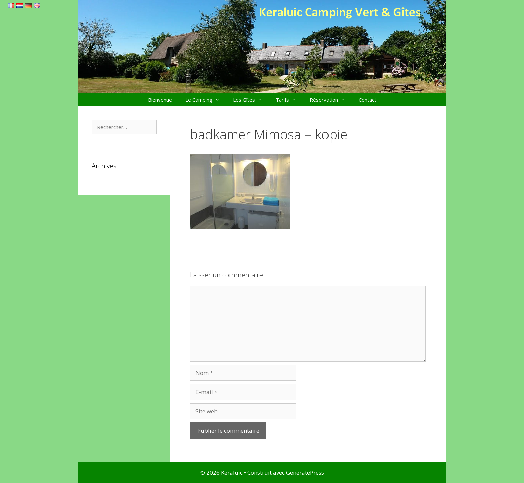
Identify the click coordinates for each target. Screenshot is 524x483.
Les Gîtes (251, 99)
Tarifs (289, 99)
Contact (367, 99)
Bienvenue (160, 99)
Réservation (331, 99)
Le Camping (205, 99)
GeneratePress (305, 472)
